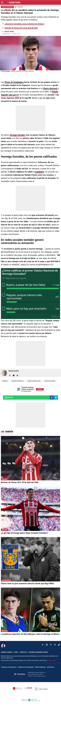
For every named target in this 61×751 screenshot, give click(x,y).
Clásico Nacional (50, 88)
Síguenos (39, 389)
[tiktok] (59, 645)
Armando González (18, 381)
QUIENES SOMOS (6, 652)
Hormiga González (17, 135)
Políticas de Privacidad (25, 667)
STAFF (16, 652)
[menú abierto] (2, 2)
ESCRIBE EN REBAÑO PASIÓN (38, 652)
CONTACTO (23, 652)
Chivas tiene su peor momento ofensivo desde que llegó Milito (27, 583)
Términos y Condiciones (9, 667)
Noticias (20, 7)
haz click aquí (51, 660)
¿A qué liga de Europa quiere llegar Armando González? (24, 533)
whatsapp (8, 397)
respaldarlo (39, 171)
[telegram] (55, 645)
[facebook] (43, 645)
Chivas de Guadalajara (14, 82)
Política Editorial (40, 667)
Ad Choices (50, 667)
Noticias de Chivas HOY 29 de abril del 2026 (21, 28)
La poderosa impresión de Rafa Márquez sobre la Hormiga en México (30, 634)
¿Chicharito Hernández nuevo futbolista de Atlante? (24, 24)
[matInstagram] (47, 645)
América (5, 381)
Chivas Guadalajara (34, 381)
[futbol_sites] (20, 674)
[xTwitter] (51, 645)
